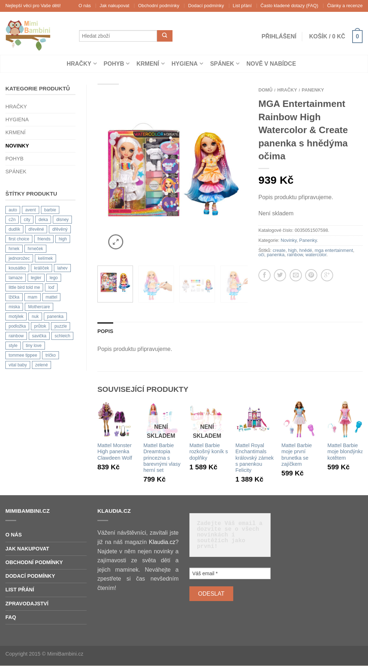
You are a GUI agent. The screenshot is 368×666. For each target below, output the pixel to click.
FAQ (10, 617)
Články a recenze (345, 5)
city (27, 219)
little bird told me (24, 287)
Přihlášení (279, 36)
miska (14, 306)
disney (62, 219)
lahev (62, 268)
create (279, 250)
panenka (55, 316)
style (13, 345)
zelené (41, 364)
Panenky (313, 90)
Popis (105, 331)
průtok (40, 326)
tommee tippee (23, 355)
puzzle (60, 326)
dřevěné (36, 229)
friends (43, 238)
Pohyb (114, 64)
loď (51, 287)
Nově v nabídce (271, 64)
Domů (265, 90)
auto (13, 209)
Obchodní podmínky (158, 5)
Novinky (17, 146)
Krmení (148, 64)
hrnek (14, 248)
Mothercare (39, 306)
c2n (12, 219)
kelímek (45, 258)
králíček (41, 268)
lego (54, 277)
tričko (50, 355)
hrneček (35, 248)
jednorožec (19, 258)
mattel (52, 297)
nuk (35, 316)
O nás (85, 5)
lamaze (16, 277)
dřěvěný (60, 229)
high (63, 238)
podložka (17, 326)
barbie (50, 209)
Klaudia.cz (162, 542)
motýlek (16, 316)
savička (39, 335)
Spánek (222, 64)
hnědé (305, 250)
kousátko (17, 268)
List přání (242, 5)
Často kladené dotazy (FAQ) (289, 5)
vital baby (18, 364)
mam (32, 297)
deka (43, 219)
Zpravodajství (27, 603)
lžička (14, 297)
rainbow (16, 335)
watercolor (315, 254)
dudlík (14, 229)
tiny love (34, 345)
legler (36, 277)
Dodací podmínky (206, 5)
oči (261, 254)
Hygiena (184, 64)
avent (30, 209)
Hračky (78, 64)
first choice (19, 238)
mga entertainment (334, 250)
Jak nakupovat (114, 5)
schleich (62, 335)
